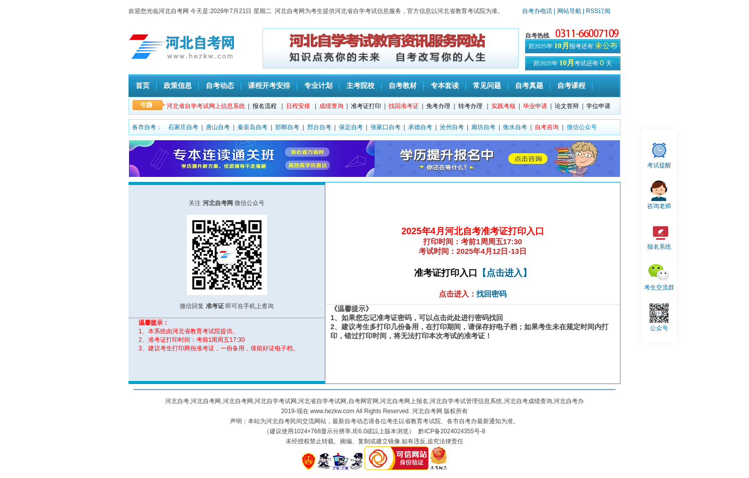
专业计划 (318, 85)
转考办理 (470, 106)
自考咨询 (547, 127)
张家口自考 (385, 127)
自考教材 (403, 85)
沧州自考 (452, 127)
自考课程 (571, 85)
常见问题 (487, 85)
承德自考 (420, 127)
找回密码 (491, 294)
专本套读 (445, 85)
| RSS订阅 (596, 11)
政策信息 (178, 85)
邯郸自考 (287, 127)
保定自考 (351, 127)
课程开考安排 (269, 85)
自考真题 (529, 85)
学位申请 (598, 106)
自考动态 (220, 85)
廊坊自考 (483, 127)
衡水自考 (515, 127)
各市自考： (147, 127)
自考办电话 (537, 11)
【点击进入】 (504, 273)
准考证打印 (366, 106)
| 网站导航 (567, 11)
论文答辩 (567, 106)
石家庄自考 (183, 127)
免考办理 (438, 106)
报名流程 (265, 106)
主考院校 (360, 85)
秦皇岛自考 (252, 127)
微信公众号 (582, 127)
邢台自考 (319, 127)
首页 (143, 85)
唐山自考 (218, 127)
